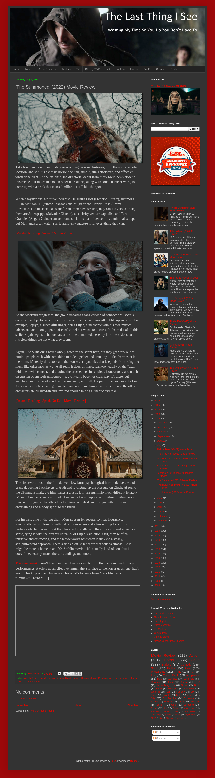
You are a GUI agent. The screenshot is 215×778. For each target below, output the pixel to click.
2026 (158, 400)
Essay (168, 714)
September (163, 436)
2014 (158, 558)
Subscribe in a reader (162, 599)
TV (78, 69)
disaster (195, 701)
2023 (158, 414)
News (28, 69)
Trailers (66, 69)
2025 (158, 405)
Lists (108, 69)
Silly (153, 698)
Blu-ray (184, 682)
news (125, 678)
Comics (160, 69)
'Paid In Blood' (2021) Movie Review (175, 449)
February (162, 516)
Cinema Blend (161, 637)
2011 (158, 571)
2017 (158, 544)
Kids (165, 708)
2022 (158, 418)
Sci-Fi (147, 69)
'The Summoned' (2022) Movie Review (177, 480)
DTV (197, 682)
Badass (166, 664)
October (161, 431)
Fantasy (180, 691)
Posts (157, 732)
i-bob (113, 761)
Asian (188, 668)
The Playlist (160, 621)
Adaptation (193, 675)
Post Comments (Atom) (42, 710)
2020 (158, 531)
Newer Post (22, 705)
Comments (160, 738)
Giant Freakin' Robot (164, 617)
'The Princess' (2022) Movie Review (175, 492)
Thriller (171, 668)
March (161, 511)
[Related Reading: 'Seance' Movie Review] (45, 233)
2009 (158, 581)
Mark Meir (102, 678)
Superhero (188, 678)
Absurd (181, 701)
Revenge (155, 682)
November (163, 427)
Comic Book (171, 675)
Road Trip (156, 714)
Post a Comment (29, 698)
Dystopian (173, 688)
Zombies (172, 678)
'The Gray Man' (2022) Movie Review (176, 453)
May (160, 502)
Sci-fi (195, 660)
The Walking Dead (165, 685)
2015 (158, 553)
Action (121, 69)
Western (155, 691)
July (159, 445)
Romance (189, 698)
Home (16, 69)
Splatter (167, 695)
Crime (177, 671)
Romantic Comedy (160, 711)
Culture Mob (160, 633)
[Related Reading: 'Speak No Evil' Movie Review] (50, 401)
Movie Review (114, 678)
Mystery (191, 695)
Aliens (154, 695)
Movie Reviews (47, 69)
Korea (170, 682)
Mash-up (169, 718)
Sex (176, 711)
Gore (173, 704)
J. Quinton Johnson (88, 678)
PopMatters (160, 629)
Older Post (132, 705)
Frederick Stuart (63, 678)
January (161, 520)
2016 (158, 549)
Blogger (134, 761)
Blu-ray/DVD (92, 69)
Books (174, 69)
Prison (176, 708)
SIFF (154, 668)
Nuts (178, 695)
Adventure (189, 688)
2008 (158, 585)
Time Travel (189, 711)
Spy (193, 691)
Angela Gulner (30, 678)
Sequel (184, 685)
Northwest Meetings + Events (169, 641)
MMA (153, 718)
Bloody (154, 708)
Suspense (189, 704)
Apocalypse (189, 708)
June (160, 498)
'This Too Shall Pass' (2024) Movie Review (184, 256)
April (160, 507)
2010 (158, 576)
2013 (158, 562)
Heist (177, 714)
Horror (134, 69)
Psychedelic (190, 714)
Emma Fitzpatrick (47, 678)
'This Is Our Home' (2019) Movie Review (183, 209)
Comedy (186, 664)
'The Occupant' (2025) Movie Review (181, 299)
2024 (158, 409)
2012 (158, 567)
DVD (159, 678)
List (153, 675)
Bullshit (160, 704)
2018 (158, 540)
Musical (168, 701)
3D (161, 718)
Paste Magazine (162, 625)
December (163, 422)
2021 (158, 526)
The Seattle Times (163, 613)
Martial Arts (158, 671)
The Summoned (26, 563)
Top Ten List (170, 698)
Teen (168, 691)
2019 (158, 535)
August (161, 440)
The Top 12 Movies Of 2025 (168, 86)
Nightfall (180, 718)
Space (154, 701)
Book (197, 685)
